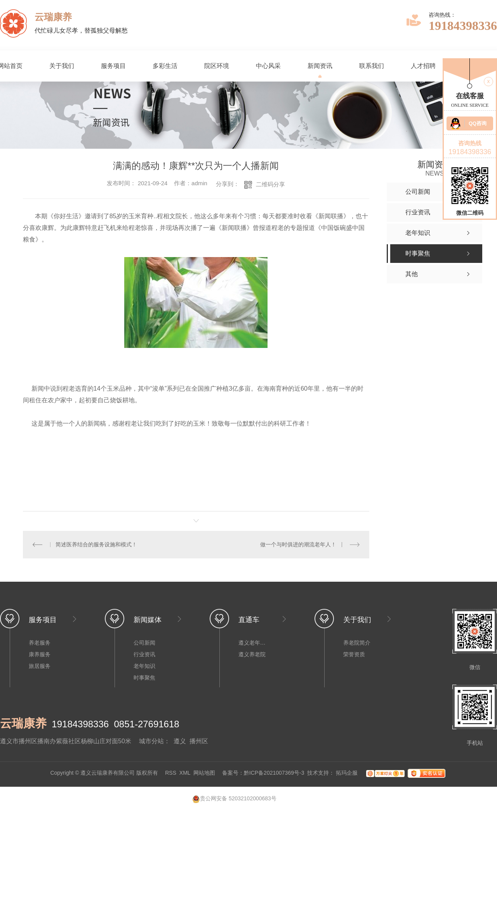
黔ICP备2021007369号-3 (274, 773)
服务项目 (113, 66)
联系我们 (371, 66)
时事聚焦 (144, 678)
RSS (170, 773)
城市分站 (151, 741)
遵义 (180, 741)
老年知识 (144, 666)
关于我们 (61, 66)
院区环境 (216, 66)
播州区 (198, 741)
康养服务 (39, 654)
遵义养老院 (252, 654)
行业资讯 (144, 654)
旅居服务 (39, 666)
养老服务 (39, 643)
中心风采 (268, 66)
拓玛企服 (347, 773)
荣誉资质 (354, 654)
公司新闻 (144, 643)
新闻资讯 (320, 66)
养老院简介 (356, 643)
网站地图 (204, 773)
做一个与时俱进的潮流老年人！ (298, 544)
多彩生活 (165, 66)
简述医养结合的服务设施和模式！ (96, 544)
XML (184, 773)
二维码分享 (270, 184)
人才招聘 (423, 66)
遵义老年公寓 (253, 643)
